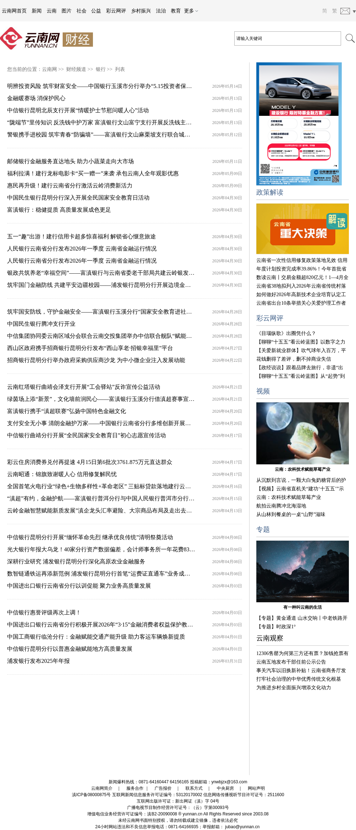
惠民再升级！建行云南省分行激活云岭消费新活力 (69, 185)
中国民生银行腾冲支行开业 (41, 324)
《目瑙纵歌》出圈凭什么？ (286, 333)
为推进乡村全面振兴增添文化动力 (293, 687)
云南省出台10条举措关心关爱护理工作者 (301, 303)
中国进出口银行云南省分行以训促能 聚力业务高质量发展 (79, 586)
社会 (82, 11)
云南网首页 (14, 11)
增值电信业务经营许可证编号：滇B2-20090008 (132, 813)
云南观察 (269, 638)
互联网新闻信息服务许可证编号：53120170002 (157, 794)
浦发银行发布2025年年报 (38, 661)
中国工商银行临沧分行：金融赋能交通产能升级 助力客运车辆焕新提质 (96, 637)
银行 (101, 69)
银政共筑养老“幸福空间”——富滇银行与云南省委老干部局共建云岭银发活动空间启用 (115, 273)
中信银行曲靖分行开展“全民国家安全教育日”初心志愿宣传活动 (86, 435)
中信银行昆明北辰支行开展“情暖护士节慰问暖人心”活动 (78, 110)
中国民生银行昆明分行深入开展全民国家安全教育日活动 (78, 198)
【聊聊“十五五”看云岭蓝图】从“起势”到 (300, 376)
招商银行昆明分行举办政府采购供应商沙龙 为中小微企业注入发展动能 (96, 360)
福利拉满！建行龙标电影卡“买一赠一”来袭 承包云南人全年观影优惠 (93, 173)
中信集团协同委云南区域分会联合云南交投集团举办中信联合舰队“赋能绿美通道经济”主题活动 (126, 336)
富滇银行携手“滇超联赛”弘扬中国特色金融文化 (66, 411)
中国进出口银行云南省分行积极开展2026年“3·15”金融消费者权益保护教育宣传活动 (111, 625)
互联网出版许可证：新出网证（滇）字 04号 (178, 801)
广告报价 (163, 788)
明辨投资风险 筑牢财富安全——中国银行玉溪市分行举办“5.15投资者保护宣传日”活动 (115, 86)
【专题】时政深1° (276, 626)
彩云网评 (116, 11)
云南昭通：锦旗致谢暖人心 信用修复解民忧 (62, 474)
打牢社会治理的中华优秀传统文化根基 (298, 679)
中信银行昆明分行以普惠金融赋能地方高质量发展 (69, 649)
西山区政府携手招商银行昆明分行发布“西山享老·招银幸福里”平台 (90, 348)
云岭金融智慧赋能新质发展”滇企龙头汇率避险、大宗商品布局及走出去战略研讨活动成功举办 (125, 510)
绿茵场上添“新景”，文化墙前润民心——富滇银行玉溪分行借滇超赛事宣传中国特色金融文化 (123, 399)
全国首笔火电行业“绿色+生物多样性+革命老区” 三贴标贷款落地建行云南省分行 (107, 486)
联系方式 (194, 788)
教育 (176, 11)
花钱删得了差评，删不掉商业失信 (293, 359)
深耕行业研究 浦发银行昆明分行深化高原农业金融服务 (76, 561)
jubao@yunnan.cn (242, 826)
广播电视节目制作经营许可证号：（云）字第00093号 (178, 807)
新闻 (37, 11)
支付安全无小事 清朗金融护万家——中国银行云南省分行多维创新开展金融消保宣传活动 (119, 423)
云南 (52, 11)
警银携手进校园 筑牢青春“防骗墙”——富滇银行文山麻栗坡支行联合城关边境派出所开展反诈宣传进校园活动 (144, 135)
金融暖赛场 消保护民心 (36, 98)
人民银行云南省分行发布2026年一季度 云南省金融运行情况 (82, 249)
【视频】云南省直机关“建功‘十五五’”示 (300, 488)
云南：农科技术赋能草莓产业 (302, 469)
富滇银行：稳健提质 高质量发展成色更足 (59, 210)
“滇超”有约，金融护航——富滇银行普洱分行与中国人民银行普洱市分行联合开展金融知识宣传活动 (132, 498)
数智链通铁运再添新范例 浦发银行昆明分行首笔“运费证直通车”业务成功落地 (104, 574)
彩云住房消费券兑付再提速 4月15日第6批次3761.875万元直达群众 (89, 462)
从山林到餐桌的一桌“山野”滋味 (290, 514)
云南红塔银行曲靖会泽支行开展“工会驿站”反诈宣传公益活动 (83, 387)
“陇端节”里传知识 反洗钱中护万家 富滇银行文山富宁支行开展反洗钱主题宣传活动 (110, 122)
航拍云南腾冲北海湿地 (281, 506)
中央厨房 (225, 788)
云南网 (49, 69)
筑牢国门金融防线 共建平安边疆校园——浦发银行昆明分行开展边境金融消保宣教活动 (116, 285)
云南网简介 (101, 788)
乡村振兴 (141, 11)
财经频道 (76, 69)
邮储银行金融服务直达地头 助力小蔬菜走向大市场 (70, 161)
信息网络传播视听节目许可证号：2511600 (243, 794)
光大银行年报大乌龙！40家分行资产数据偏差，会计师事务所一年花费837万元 (105, 549)
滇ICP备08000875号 (91, 794)
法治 (161, 11)
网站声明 (256, 788)
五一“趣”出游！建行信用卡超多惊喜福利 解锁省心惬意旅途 (81, 236)
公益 (96, 11)
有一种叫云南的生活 (302, 607)
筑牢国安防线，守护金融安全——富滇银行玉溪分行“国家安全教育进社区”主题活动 (112, 312)
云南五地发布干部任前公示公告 (291, 662)
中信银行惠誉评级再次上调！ (44, 612)
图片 (67, 11)
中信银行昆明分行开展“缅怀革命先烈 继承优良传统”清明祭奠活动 (90, 537)
